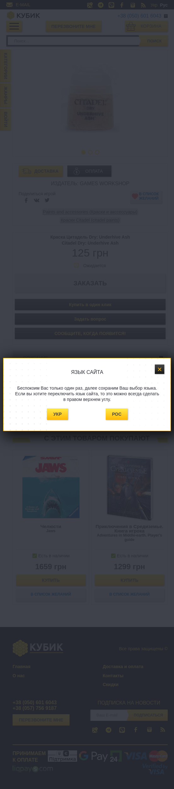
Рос (116, 414)
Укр (57, 414)
